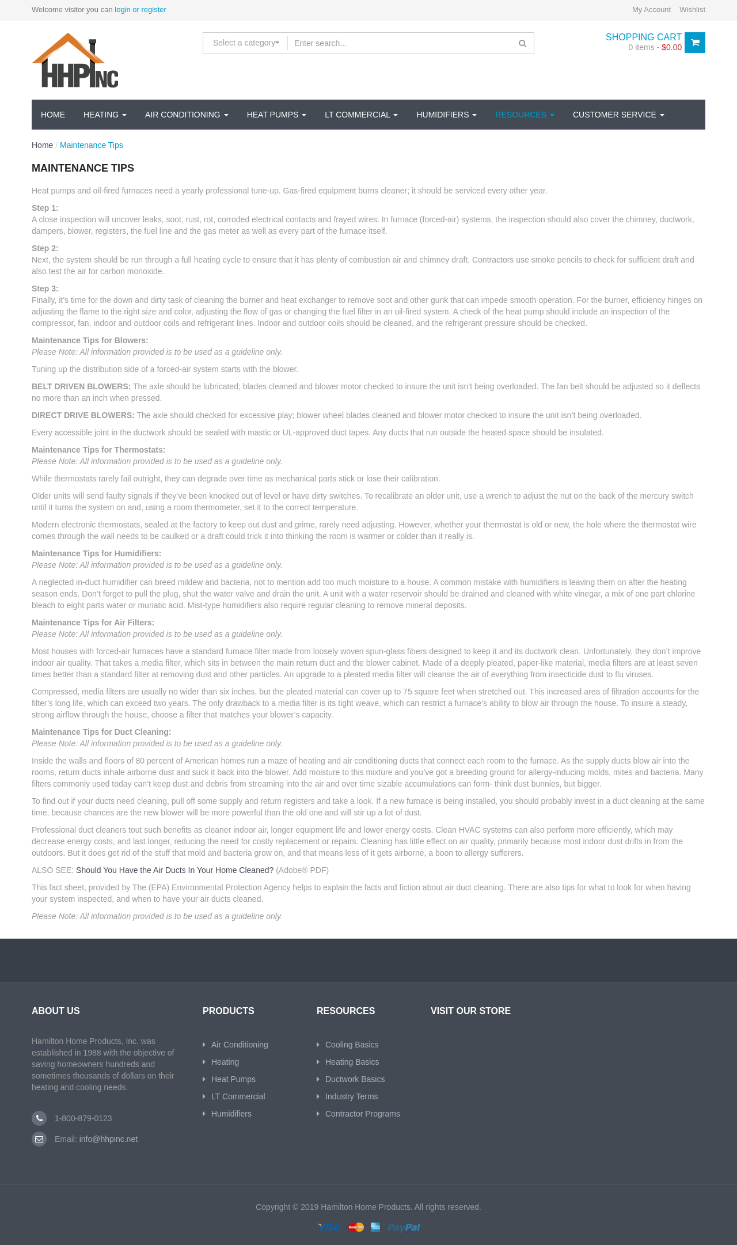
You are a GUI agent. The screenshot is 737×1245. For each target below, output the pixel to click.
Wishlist (692, 9)
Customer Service (618, 114)
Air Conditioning (187, 114)
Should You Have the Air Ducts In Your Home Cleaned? (174, 870)
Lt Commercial (361, 114)
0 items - (655, 47)
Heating (105, 114)
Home (53, 114)
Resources (524, 114)
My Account (651, 9)
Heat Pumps (277, 114)
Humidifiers (446, 114)
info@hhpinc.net (107, 1139)
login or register (140, 9)
